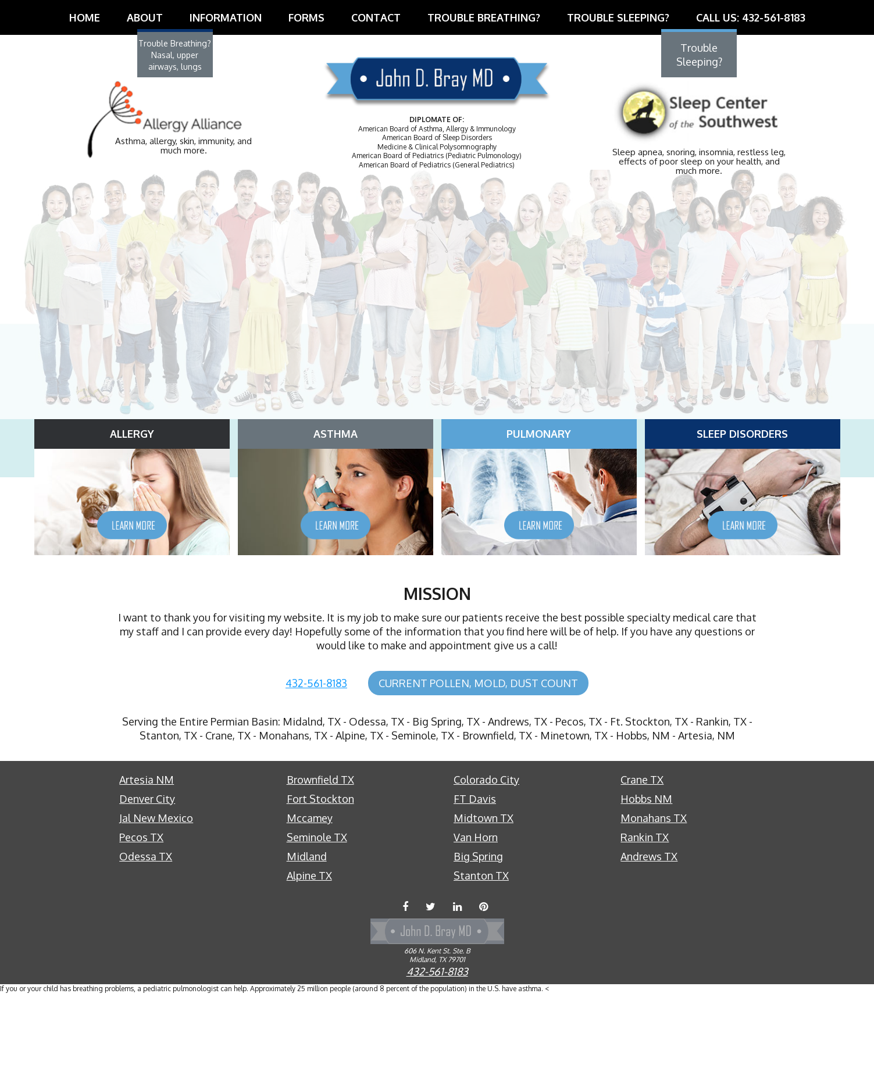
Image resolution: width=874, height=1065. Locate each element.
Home (84, 17)
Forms (306, 17)
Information (226, 17)
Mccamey (310, 892)
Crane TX (641, 854)
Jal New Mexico (156, 892)
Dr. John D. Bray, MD (437, 86)
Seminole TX (317, 911)
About (145, 17)
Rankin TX (644, 911)
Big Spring (478, 930)
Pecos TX (141, 911)
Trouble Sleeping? (618, 17)
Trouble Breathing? (483, 17)
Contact (376, 17)
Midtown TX (483, 892)
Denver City (147, 873)
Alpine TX (309, 950)
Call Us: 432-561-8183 (750, 17)
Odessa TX (145, 930)
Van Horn (476, 911)
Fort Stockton (320, 873)
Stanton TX (481, 950)
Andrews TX (648, 930)
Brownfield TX (320, 854)
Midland (307, 930)
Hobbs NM (646, 873)
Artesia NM (146, 854)
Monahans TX (653, 892)
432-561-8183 (316, 757)
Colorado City (486, 854)
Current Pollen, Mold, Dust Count (478, 757)
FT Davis (475, 873)
